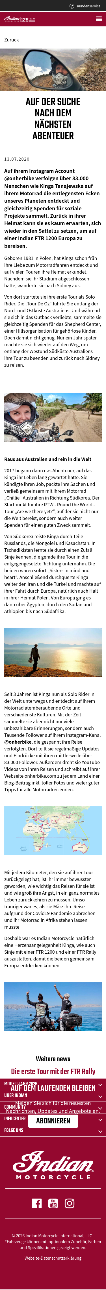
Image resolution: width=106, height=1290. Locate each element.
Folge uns (13, 1131)
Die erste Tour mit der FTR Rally (53, 1066)
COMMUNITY (15, 1107)
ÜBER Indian (15, 1096)
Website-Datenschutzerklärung (53, 1258)
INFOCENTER (15, 1119)
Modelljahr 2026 (20, 1084)
